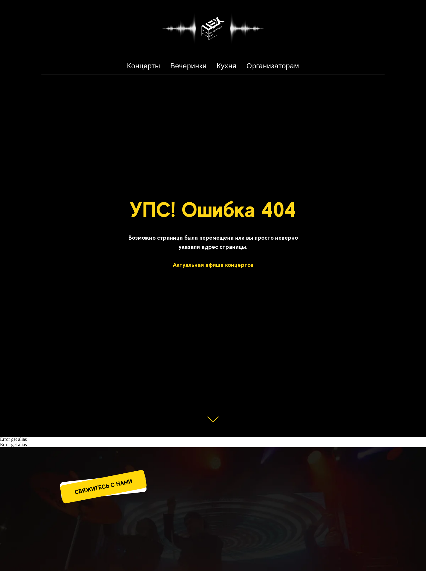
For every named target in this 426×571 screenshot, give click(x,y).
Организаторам (272, 66)
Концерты (143, 66)
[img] (123, 543)
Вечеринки (188, 66)
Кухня (226, 66)
